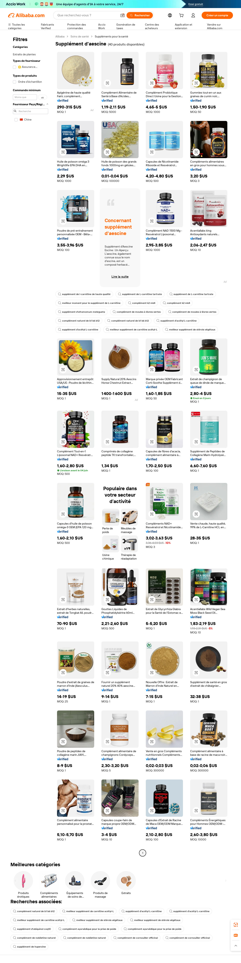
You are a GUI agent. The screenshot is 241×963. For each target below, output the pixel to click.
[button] (122, 15)
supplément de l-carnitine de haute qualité (84, 294)
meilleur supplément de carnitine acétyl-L (131, 329)
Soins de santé (79, 36)
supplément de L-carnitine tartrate (140, 294)
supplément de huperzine (29, 946)
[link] (236, 925)
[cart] (182, 16)
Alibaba (59, 36)
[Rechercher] (140, 15)
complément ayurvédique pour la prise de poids (87, 929)
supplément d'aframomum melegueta (81, 311)
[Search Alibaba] (87, 15)
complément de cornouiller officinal (135, 937)
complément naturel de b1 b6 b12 (79, 320)
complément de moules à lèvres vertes (137, 311)
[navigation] (30, 445)
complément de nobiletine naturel (34, 937)
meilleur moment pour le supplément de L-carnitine (89, 303)
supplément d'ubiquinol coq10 (32, 929)
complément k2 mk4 (141, 303)
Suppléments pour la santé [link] (111, 36)
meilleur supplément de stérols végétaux (190, 329)
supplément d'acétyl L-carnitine (176, 320)
